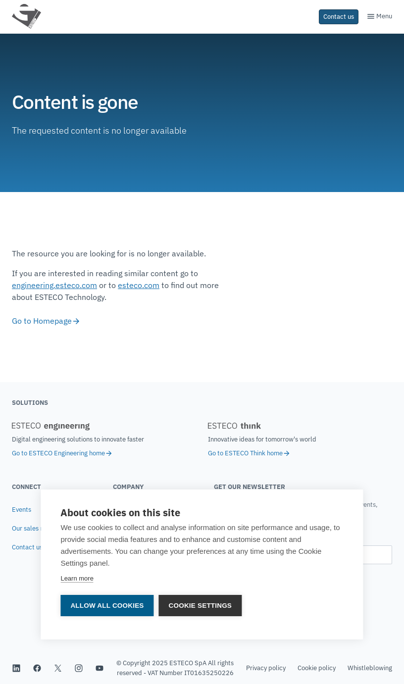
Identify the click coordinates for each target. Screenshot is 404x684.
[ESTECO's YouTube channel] (99, 668)
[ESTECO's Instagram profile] (78, 668)
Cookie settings (200, 606)
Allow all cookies (107, 606)
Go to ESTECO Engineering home (62, 453)
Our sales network (38, 528)
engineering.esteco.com (54, 285)
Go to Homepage (46, 321)
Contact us (27, 547)
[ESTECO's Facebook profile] (37, 668)
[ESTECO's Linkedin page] (16, 668)
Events (21, 509)
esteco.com (138, 285)
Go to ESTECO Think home (249, 453)
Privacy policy (266, 668)
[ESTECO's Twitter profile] (57, 668)
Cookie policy (317, 668)
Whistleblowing (370, 668)
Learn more (76, 579)
